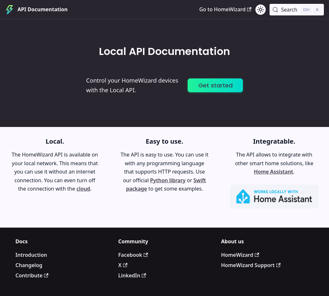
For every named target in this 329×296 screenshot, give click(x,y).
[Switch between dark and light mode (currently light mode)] (260, 9)
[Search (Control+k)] (297, 9)
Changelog (28, 265)
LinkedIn (132, 275)
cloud (83, 188)
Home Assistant (273, 171)
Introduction (31, 254)
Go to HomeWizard (225, 9)
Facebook (133, 254)
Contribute (32, 275)
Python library (167, 180)
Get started (215, 85)
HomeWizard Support (250, 265)
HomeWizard (240, 254)
